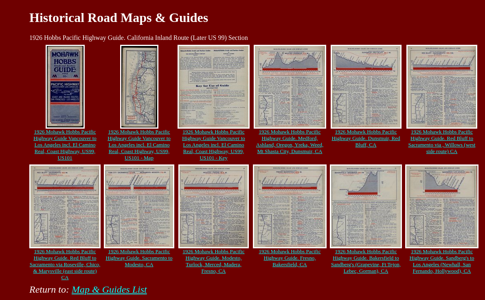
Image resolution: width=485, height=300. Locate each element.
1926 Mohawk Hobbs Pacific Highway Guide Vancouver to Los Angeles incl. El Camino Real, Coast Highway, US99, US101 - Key (213, 145)
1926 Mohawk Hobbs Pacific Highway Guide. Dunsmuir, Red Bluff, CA (365, 138)
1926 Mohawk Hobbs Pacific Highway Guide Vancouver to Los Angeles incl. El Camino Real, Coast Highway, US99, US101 (65, 145)
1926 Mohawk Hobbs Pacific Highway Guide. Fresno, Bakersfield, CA (289, 257)
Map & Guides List (109, 289)
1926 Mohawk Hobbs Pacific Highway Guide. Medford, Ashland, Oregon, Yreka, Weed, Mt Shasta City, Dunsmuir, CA (289, 141)
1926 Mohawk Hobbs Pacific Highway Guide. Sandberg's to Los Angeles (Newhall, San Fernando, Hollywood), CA (442, 261)
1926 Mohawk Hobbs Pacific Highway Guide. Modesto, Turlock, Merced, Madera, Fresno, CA (213, 261)
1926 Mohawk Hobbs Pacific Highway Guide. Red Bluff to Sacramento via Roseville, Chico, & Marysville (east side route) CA (65, 264)
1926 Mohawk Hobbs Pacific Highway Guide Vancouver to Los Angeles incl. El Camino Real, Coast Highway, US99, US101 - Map (139, 145)
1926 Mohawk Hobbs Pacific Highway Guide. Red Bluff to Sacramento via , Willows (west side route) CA (442, 141)
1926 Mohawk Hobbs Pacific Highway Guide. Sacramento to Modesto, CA (139, 257)
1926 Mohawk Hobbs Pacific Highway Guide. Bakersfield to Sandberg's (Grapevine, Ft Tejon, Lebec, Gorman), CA (366, 261)
